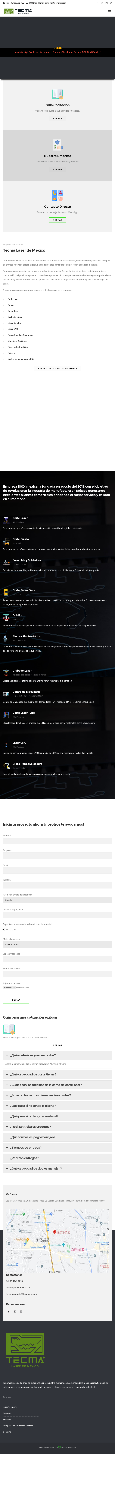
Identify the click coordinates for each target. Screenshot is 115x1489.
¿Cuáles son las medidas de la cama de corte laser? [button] (43, 1085)
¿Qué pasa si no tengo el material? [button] (31, 1116)
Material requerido (57, 943)
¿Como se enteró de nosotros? (57, 898)
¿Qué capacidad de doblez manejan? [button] (33, 1168)
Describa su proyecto (57, 913)
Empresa (57, 854)
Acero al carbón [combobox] (12, 944)
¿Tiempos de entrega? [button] (23, 1147)
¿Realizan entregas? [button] (21, 1158)
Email (57, 869)
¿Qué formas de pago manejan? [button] (30, 1137)
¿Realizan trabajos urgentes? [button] (28, 1127)
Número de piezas (57, 972)
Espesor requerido (57, 957)
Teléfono (57, 883)
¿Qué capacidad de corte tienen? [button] (30, 1074)
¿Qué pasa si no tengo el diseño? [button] (30, 1106)
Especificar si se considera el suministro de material (57, 928)
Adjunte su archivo (57, 987)
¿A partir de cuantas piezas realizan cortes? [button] (38, 1095)
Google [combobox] (8, 900)
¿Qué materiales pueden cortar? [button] (30, 1055)
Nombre (57, 839)
